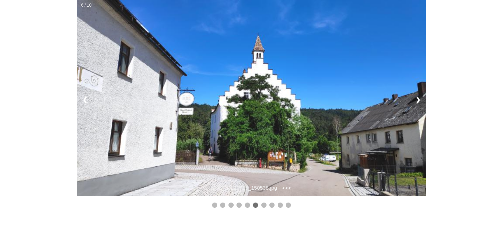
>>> (286, 188)
